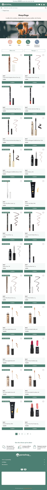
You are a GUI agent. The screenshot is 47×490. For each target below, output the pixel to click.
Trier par (33, 50)
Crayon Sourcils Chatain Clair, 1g (31, 234)
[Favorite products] (39, 4)
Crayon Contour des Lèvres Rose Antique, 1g (11, 140)
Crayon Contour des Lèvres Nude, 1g (32, 108)
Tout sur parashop (6, 459)
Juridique (4, 462)
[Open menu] (1, 8)
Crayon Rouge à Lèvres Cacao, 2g (32, 77)
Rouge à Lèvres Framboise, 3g (31, 360)
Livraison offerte (26, 446)
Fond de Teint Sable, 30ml (30, 203)
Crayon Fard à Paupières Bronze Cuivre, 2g (11, 77)
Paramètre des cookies (28, 488)
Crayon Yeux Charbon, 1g (30, 297)
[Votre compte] (41, 4)
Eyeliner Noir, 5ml (6, 266)
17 (27, 434)
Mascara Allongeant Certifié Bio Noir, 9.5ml (34, 140)
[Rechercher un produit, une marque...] (23, 8)
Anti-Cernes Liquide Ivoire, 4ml (9, 392)
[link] (44, 4)
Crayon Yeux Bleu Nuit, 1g (30, 266)
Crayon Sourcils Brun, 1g (8, 234)
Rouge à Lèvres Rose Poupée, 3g (31, 423)
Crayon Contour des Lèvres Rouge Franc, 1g (11, 108)
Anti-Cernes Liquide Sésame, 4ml (9, 329)
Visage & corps (6, 10)
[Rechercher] (45, 8)
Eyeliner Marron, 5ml (29, 171)
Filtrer (12, 50)
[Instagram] (25, 469)
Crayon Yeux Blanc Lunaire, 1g (9, 203)
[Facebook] (22, 469)
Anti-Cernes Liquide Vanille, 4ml (31, 329)
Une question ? (10, 446)
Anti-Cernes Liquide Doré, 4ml (9, 360)
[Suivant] (31, 434)
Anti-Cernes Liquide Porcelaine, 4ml (32, 392)
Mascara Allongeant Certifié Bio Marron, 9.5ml (12, 171)
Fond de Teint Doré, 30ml (8, 423)
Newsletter (5, 464)
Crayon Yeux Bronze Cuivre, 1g (9, 297)
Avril (4, 76)
